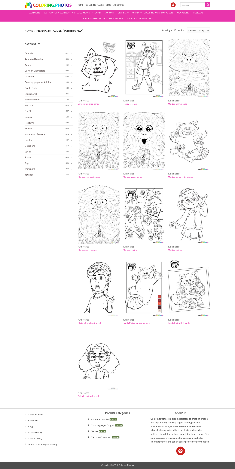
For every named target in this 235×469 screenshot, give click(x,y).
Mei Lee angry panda (177, 104)
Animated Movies (82, 12)
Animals (110, 13)
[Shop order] (198, 30)
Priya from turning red (88, 396)
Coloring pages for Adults (159, 12)
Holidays (199, 12)
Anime (28, 64)
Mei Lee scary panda (87, 250)
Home (80, 5)
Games (99, 12)
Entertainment (32, 99)
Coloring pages (94, 5)
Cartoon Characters (57, 12)
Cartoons (35, 12)
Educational (117, 18)
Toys (27, 163)
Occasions (184, 12)
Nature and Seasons (95, 18)
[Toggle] (71, 53)
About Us (118, 5)
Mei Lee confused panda (89, 177)
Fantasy (136, 12)
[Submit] (207, 4)
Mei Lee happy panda (132, 177)
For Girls (123, 12)
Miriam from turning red (89, 323)
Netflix (28, 139)
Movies (28, 128)
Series (28, 151)
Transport (146, 18)
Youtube (29, 174)
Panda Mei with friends (179, 323)
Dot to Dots (31, 87)
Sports (132, 18)
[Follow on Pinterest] (173, 4)
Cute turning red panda (88, 104)
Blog (108, 5)
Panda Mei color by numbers (136, 323)
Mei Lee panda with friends (180, 177)
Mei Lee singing (130, 250)
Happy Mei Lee (130, 104)
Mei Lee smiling (175, 250)
